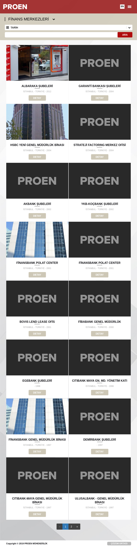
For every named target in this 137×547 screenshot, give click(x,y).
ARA (125, 34)
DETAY (37, 98)
